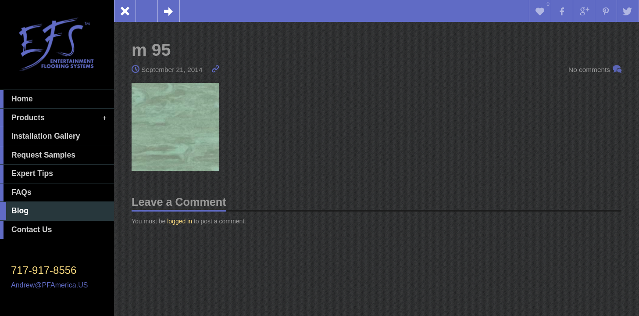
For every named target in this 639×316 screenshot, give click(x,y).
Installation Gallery (40, 136)
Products (54, 118)
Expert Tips (26, 174)
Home (16, 99)
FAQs (16, 192)
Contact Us (26, 230)
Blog (14, 211)
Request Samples (37, 155)
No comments (589, 69)
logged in (179, 221)
